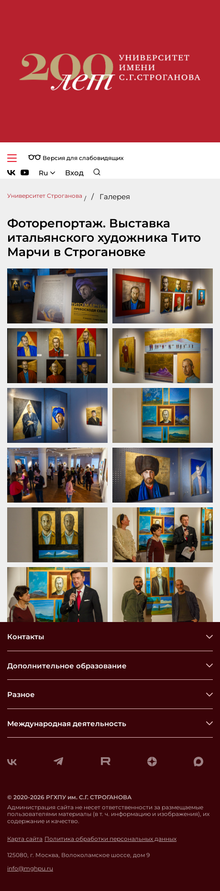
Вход (74, 172)
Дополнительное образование (67, 665)
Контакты (25, 636)
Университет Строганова (44, 195)
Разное (21, 694)
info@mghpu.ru (30, 868)
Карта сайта (25, 839)
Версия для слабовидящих (75, 157)
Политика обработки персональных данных (110, 839)
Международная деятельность (66, 723)
